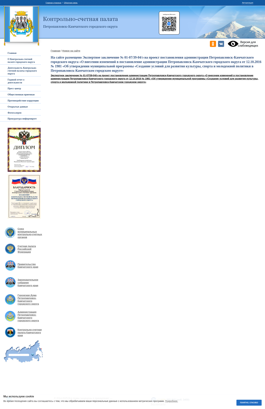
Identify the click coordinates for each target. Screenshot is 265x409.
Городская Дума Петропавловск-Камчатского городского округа (28, 299)
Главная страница (53, 3)
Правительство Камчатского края (28, 265)
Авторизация (247, 3)
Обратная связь (71, 3)
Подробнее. (171, 401)
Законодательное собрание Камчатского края (28, 282)
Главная (55, 50)
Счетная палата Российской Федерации (27, 249)
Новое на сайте (71, 50)
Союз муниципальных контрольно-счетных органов (30, 233)
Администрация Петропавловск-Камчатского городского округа (28, 316)
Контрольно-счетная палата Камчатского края (30, 332)
